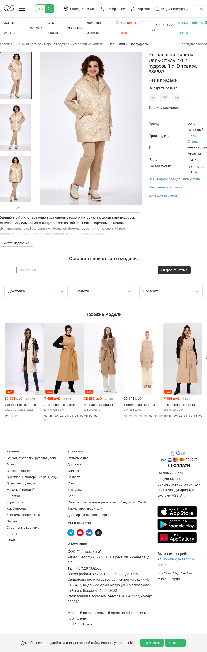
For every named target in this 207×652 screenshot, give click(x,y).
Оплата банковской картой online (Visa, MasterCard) (106, 502)
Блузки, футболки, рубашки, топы (32, 458)
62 (177, 97)
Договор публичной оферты (88, 515)
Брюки (11, 464)
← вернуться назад (192, 44)
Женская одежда (10, 27)
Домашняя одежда (21, 483)
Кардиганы (15, 502)
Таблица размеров (164, 107)
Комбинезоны (17, 508)
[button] (16, 50)
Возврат (73, 477)
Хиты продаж (52, 27)
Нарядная (75, 27)
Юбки (11, 540)
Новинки (35, 27)
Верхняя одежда (19, 470)
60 (165, 97)
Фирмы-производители (84, 508)
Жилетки (13, 496)
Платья (12, 521)
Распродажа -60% (127, 27)
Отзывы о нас (77, 458)
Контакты (74, 489)
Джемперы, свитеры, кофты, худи (32, 477)
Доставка (74, 464)
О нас (71, 483)
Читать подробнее (17, 243)
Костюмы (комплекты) (23, 515)
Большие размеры (94, 27)
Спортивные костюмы (23, 527)
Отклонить (152, 643)
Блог (70, 496)
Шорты (12, 534)
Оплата (73, 470)
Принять (175, 643)
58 (153, 97)
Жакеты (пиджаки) (20, 489)
